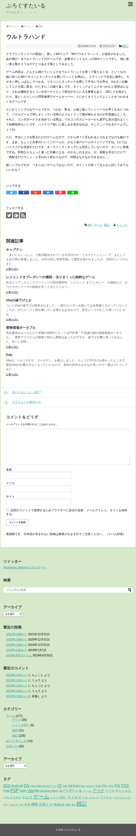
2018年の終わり (16, 650)
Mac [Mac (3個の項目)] (83, 786)
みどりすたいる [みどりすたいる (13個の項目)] (70, 791)
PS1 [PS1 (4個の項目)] (111, 786)
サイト (10, 496)
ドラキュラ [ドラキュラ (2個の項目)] (94, 797)
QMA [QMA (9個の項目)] (23, 791)
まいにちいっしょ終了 (22, 393)
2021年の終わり (16, 634)
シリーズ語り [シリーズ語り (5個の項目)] (58, 797)
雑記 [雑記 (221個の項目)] (81, 804)
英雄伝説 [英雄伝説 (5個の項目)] (59, 804)
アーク (16, 719)
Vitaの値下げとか (19, 300)
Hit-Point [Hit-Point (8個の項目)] (74, 785)
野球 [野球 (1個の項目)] (73, 805)
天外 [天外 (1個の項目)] (21, 805)
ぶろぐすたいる (26, 6)
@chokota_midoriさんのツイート (25, 567)
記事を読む (12, 269)
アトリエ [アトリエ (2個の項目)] (87, 791)
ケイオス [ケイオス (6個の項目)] (15, 797)
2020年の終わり (16, 639)
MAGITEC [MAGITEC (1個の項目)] (90, 786)
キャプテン (14, 250)
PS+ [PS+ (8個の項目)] (105, 785)
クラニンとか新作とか (22, 402)
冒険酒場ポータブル (21, 327)
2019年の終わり (16, 644)
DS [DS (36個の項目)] (26, 785)
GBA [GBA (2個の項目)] (65, 786)
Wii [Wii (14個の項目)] (37, 791)
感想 (15, 730)
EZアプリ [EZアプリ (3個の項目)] (51, 786)
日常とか (12, 746)
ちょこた (122, 225)
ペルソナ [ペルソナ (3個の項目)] (14, 804)
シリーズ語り (21, 725)
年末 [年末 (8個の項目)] (27, 804)
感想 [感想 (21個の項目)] (34, 804)
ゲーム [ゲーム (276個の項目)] (41, 796)
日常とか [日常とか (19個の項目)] (46, 804)
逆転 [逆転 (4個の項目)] (68, 804)
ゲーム (97, 225)
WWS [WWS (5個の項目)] (54, 790)
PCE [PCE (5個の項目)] (98, 786)
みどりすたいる (16, 741)
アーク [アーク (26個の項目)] (98, 790)
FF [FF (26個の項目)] (59, 785)
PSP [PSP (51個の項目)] (14, 790)
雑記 (125, 46)
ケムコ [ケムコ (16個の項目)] (27, 797)
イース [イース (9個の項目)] (109, 791)
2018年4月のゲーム (19, 655)
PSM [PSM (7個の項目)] (6, 790)
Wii (90, 225)
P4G (9, 355)
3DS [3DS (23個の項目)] (6, 786)
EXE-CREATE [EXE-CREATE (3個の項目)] (38, 786)
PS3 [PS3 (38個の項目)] (125, 785)
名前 (9, 469)
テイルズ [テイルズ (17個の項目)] (74, 797)
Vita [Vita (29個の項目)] (30, 790)
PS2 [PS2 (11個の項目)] (117, 786)
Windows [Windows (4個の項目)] (45, 790)
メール (10, 483)
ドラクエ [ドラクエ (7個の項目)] (106, 797)
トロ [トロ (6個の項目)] (85, 797)
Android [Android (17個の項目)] (17, 786)
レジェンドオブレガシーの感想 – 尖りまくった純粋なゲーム (50, 277)
